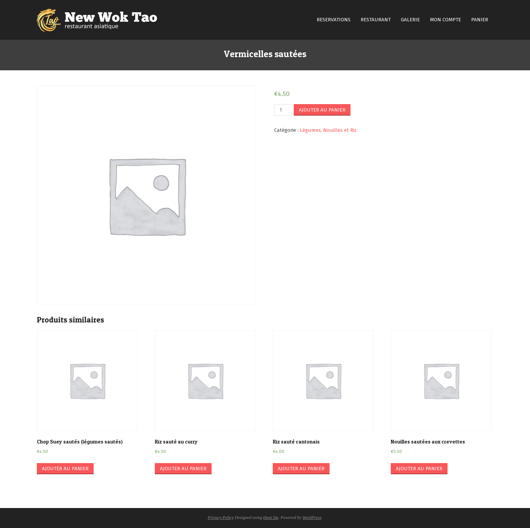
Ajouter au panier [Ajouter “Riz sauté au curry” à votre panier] (183, 468)
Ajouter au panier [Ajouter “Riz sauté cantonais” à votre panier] (301, 468)
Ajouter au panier (322, 110)
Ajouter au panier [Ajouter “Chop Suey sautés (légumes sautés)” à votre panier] (65, 468)
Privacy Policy (221, 517)
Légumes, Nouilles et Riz (328, 130)
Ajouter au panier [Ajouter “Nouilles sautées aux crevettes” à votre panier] (419, 468)
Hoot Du (270, 517)
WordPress (312, 517)
